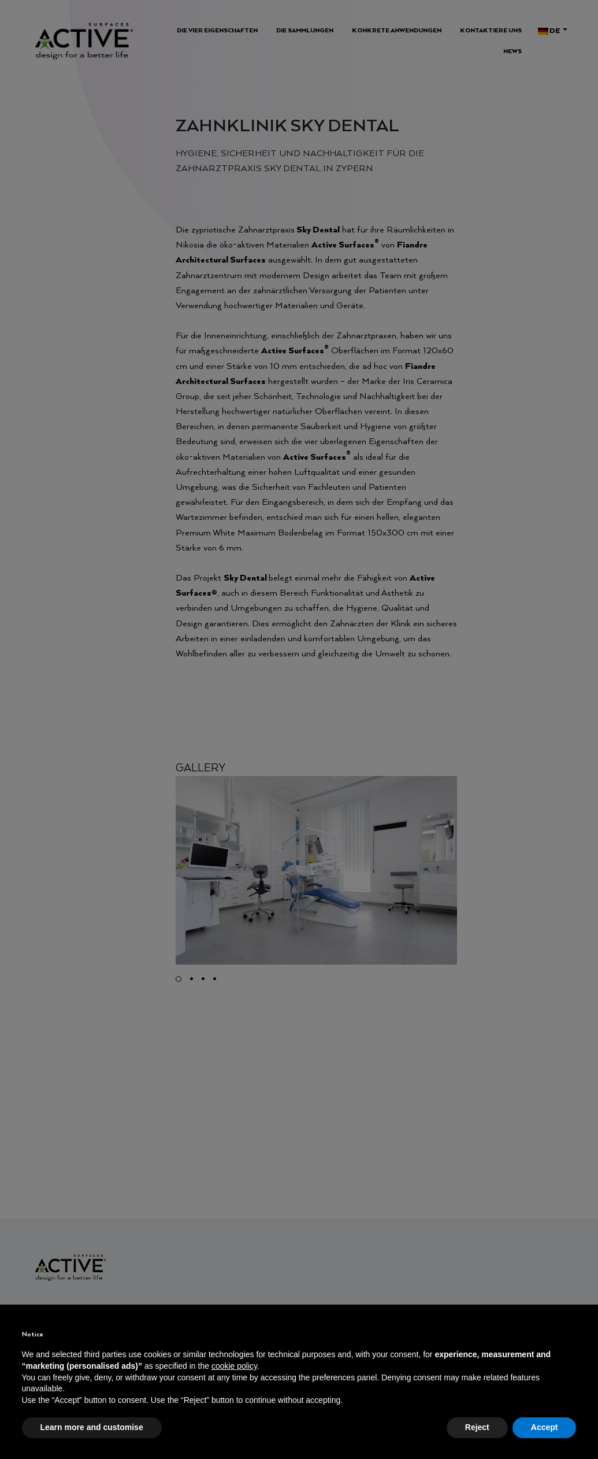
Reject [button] (477, 1427)
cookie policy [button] (234, 1366)
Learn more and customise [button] (91, 1427)
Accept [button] (544, 1427)
